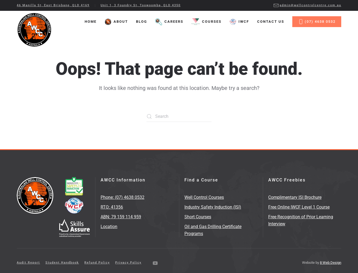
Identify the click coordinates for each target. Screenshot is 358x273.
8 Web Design (330, 263)
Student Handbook (62, 262)
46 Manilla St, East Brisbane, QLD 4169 (53, 5)
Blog (141, 22)
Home (91, 22)
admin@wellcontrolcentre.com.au (307, 5)
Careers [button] (169, 21)
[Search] (179, 116)
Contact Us (270, 22)
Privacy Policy (128, 262)
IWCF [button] (239, 21)
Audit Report (28, 262)
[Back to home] (34, 29)
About (116, 21)
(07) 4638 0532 (317, 21)
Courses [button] (206, 21)
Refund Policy (97, 262)
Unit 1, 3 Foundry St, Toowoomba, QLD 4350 (141, 5)
